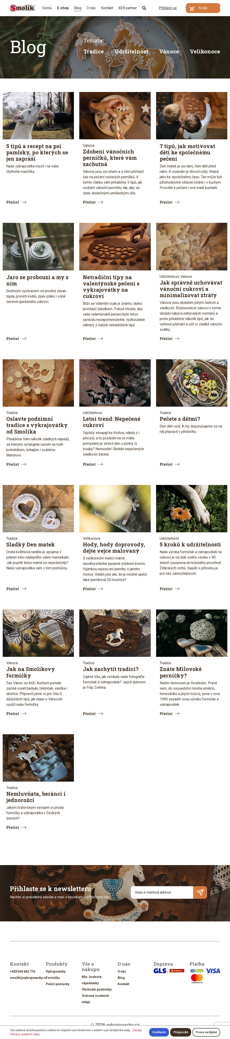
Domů (47, 8)
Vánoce (169, 51)
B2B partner (127, 8)
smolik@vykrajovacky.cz (28, 978)
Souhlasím (159, 1032)
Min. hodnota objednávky (92, 980)
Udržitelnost (131, 51)
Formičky (53, 978)
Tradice (93, 51)
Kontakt (107, 8)
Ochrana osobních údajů (95, 999)
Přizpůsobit (180, 1032)
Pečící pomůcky (57, 984)
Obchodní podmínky (97, 989)
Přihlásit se (165, 8)
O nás (91, 8)
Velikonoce (205, 51)
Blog (77, 8)
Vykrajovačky (56, 971)
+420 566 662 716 (22, 971)
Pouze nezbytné (206, 1032)
